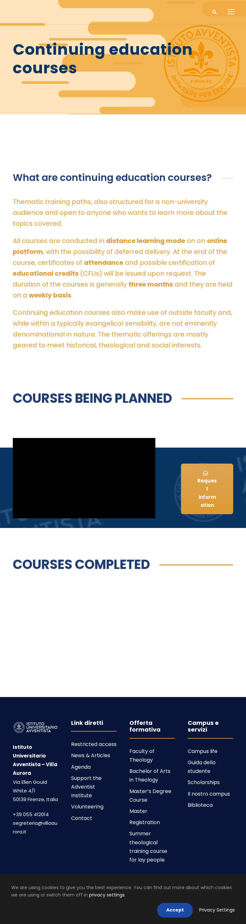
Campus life (202, 751)
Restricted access (94, 744)
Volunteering (87, 806)
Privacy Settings (217, 910)
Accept (175, 910)
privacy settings (107, 895)
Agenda (81, 767)
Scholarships (204, 782)
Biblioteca (200, 805)
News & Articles (90, 755)
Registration (144, 822)
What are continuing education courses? (112, 177)
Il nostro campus (209, 794)
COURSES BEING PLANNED (92, 398)
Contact (81, 818)
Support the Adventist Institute (86, 786)
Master (138, 811)
